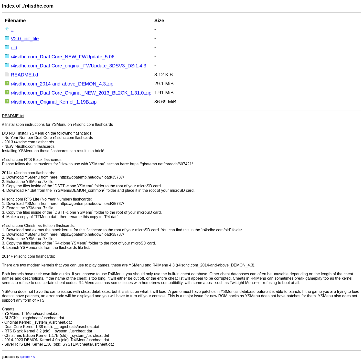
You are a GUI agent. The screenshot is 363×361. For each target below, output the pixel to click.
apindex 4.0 (27, 357)
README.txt (24, 74)
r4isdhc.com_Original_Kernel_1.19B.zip (53, 102)
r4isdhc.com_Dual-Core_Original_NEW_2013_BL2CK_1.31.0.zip (81, 93)
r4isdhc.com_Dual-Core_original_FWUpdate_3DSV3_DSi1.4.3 (78, 65)
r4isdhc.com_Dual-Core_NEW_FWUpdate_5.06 (63, 56)
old (14, 47)
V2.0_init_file (25, 38)
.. (12, 29)
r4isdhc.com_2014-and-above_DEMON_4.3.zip (62, 83)
